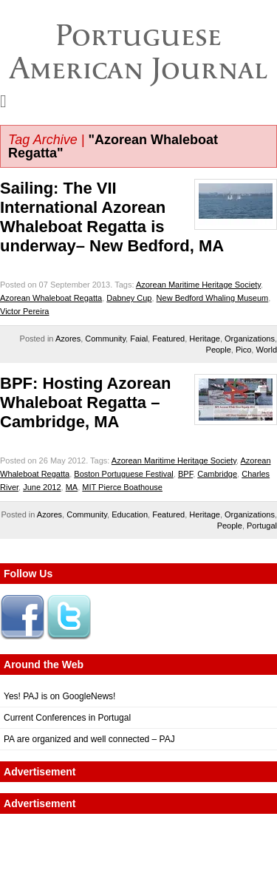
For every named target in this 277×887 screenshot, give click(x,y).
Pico (243, 349)
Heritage (204, 338)
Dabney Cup (128, 297)
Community (105, 338)
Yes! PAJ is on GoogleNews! (59, 696)
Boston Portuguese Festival (124, 473)
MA (72, 487)
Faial (139, 338)
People (218, 349)
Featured (168, 338)
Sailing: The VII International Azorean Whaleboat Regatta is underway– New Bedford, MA (112, 217)
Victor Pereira (24, 311)
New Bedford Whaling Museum (213, 297)
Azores (68, 338)
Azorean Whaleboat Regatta (51, 297)
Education (130, 514)
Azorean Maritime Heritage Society (198, 284)
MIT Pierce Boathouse (122, 487)
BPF (185, 473)
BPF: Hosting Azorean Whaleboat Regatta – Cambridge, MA (85, 402)
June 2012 (42, 487)
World (266, 349)
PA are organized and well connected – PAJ (89, 739)
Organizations (250, 338)
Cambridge (217, 473)
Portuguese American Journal (138, 51)
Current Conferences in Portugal (67, 718)
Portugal (262, 525)
